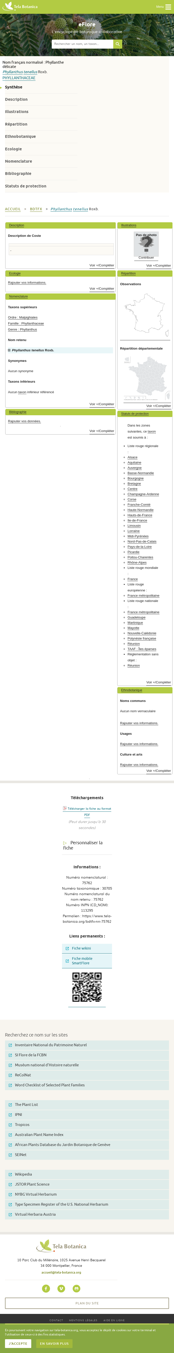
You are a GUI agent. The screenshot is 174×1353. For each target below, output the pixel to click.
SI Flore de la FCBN (27, 1055)
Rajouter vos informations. (27, 282)
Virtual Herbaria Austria (32, 1214)
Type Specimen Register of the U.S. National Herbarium (58, 1204)
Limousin (134, 526)
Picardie (134, 552)
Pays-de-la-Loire (140, 547)
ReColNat (20, 1075)
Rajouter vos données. (24, 421)
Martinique (135, 623)
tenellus (30, 72)
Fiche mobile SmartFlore (79, 961)
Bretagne (134, 483)
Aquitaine (134, 462)
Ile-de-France (137, 520)
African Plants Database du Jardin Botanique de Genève (59, 1144)
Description (16, 99)
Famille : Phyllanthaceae (26, 323)
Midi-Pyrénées (138, 536)
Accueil (13, 209)
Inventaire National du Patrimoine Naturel (48, 1045)
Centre (133, 489)
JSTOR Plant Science (29, 1184)
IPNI (15, 1114)
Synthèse (13, 87)
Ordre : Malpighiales (23, 317)
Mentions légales (83, 1320)
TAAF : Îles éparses (142, 649)
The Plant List (23, 1104)
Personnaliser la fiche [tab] (82, 845)
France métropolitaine (144, 595)
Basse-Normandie (141, 473)
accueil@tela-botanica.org (61, 1272)
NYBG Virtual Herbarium (33, 1194)
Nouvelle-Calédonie (142, 633)
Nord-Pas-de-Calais (142, 541)
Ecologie (13, 149)
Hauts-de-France (140, 515)
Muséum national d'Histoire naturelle (44, 1065)
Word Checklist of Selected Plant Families (47, 1085)
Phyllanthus (12, 72)
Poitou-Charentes (140, 557)
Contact (56, 1320)
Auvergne (135, 468)
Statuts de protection (25, 186)
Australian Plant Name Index (36, 1134)
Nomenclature (18, 161)
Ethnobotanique (20, 136)
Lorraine (134, 531)
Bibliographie (18, 173)
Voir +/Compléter (102, 265)
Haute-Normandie (141, 510)
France (133, 579)
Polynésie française (142, 638)
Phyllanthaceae (19, 78)
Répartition (16, 124)
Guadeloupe (137, 617)
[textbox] (82, 44)
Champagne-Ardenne (143, 494)
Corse (132, 499)
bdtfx (36, 209)
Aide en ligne (114, 1320)
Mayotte (133, 628)
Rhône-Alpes (137, 562)
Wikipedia (20, 1174)
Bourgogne (136, 478)
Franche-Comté (139, 504)
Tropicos (19, 1124)
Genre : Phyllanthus (22, 329)
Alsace (133, 457)
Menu (164, 7)
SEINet (17, 1155)
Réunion (134, 644)
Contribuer (146, 257)
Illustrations (16, 111)
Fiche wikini (78, 948)
